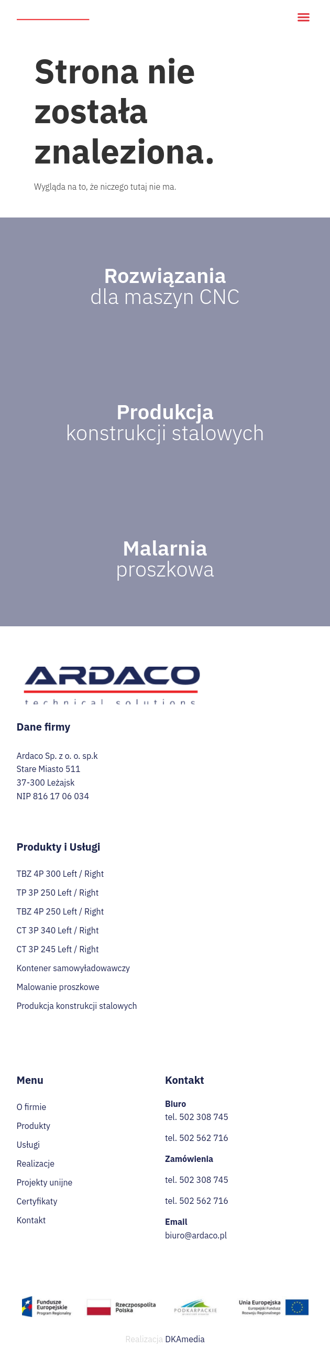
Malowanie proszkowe (58, 987)
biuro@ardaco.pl (196, 1235)
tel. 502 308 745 (196, 1117)
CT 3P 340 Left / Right (58, 930)
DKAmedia (185, 1339)
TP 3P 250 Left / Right (58, 892)
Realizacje (35, 1163)
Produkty (34, 1126)
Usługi (28, 1144)
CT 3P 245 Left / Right (58, 949)
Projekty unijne (45, 1182)
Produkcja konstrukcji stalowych (77, 1006)
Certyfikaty (37, 1201)
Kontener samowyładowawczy (73, 968)
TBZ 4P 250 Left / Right (60, 911)
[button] (304, 17)
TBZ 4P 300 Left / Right (60, 873)
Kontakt (31, 1220)
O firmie (32, 1107)
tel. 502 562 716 (196, 1138)
